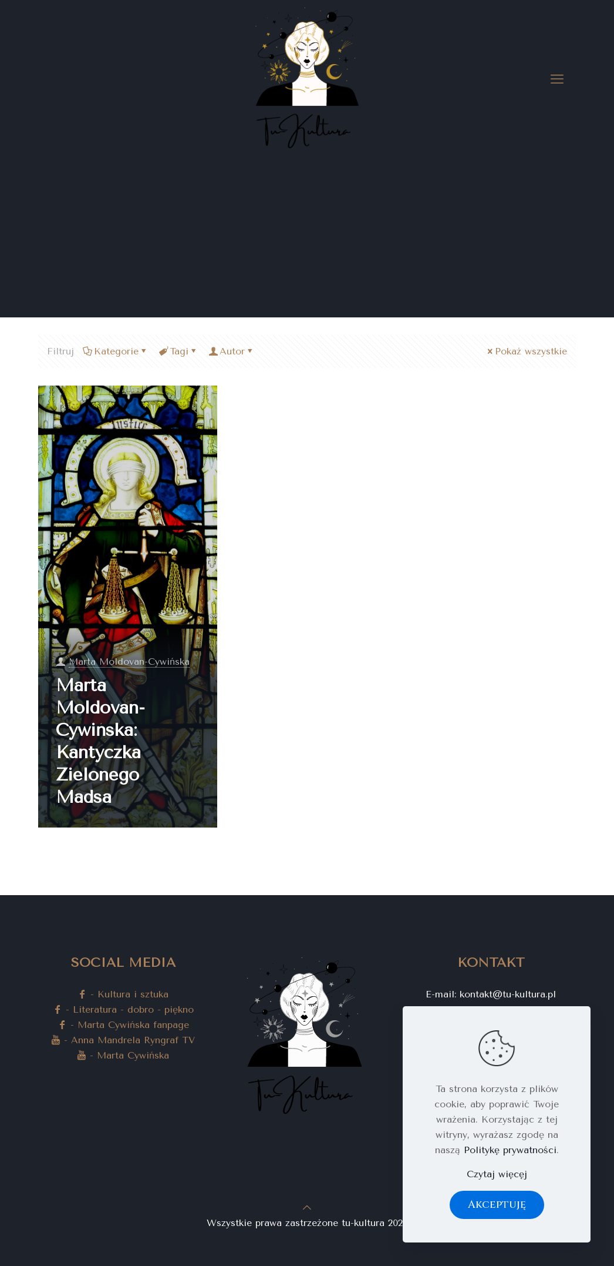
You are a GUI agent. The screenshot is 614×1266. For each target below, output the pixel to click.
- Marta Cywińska (123, 1055)
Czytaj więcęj (497, 1174)
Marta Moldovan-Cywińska (129, 661)
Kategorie (115, 351)
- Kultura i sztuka (122, 994)
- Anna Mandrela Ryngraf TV (123, 1040)
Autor (231, 351)
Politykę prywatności (510, 1150)
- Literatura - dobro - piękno (123, 1009)
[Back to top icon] (307, 1207)
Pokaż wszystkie (526, 351)
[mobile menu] (557, 79)
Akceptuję (497, 1204)
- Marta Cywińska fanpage (123, 1024)
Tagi (178, 351)
